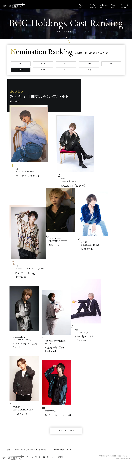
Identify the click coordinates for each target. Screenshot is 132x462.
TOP (27, 457)
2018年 (66, 70)
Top (83, 6)
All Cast (94, 6)
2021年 (111, 64)
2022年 (88, 64)
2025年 (20, 64)
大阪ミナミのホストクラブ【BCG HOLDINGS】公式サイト (27, 450)
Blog (115, 6)
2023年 (66, 64)
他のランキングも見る (66, 430)
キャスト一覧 (36, 457)
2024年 (43, 64)
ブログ (53, 457)
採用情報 (60, 457)
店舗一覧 (45, 457)
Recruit (125, 6)
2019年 (43, 70)
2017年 (88, 70)
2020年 (20, 70)
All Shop (104, 6)
